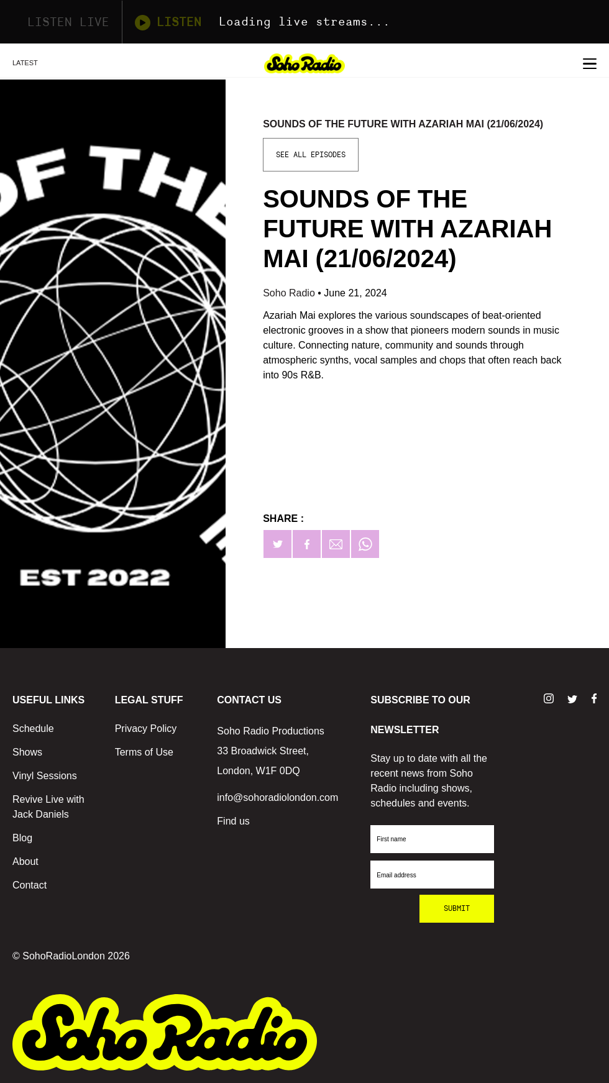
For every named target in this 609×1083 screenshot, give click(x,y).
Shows (27, 752)
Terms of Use (144, 752)
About (25, 861)
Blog (22, 838)
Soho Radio (290, 293)
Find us (233, 821)
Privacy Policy (146, 728)
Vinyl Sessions (44, 775)
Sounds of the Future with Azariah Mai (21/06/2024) (403, 124)
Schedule (33, 728)
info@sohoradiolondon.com (277, 797)
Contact (29, 885)
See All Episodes (311, 154)
